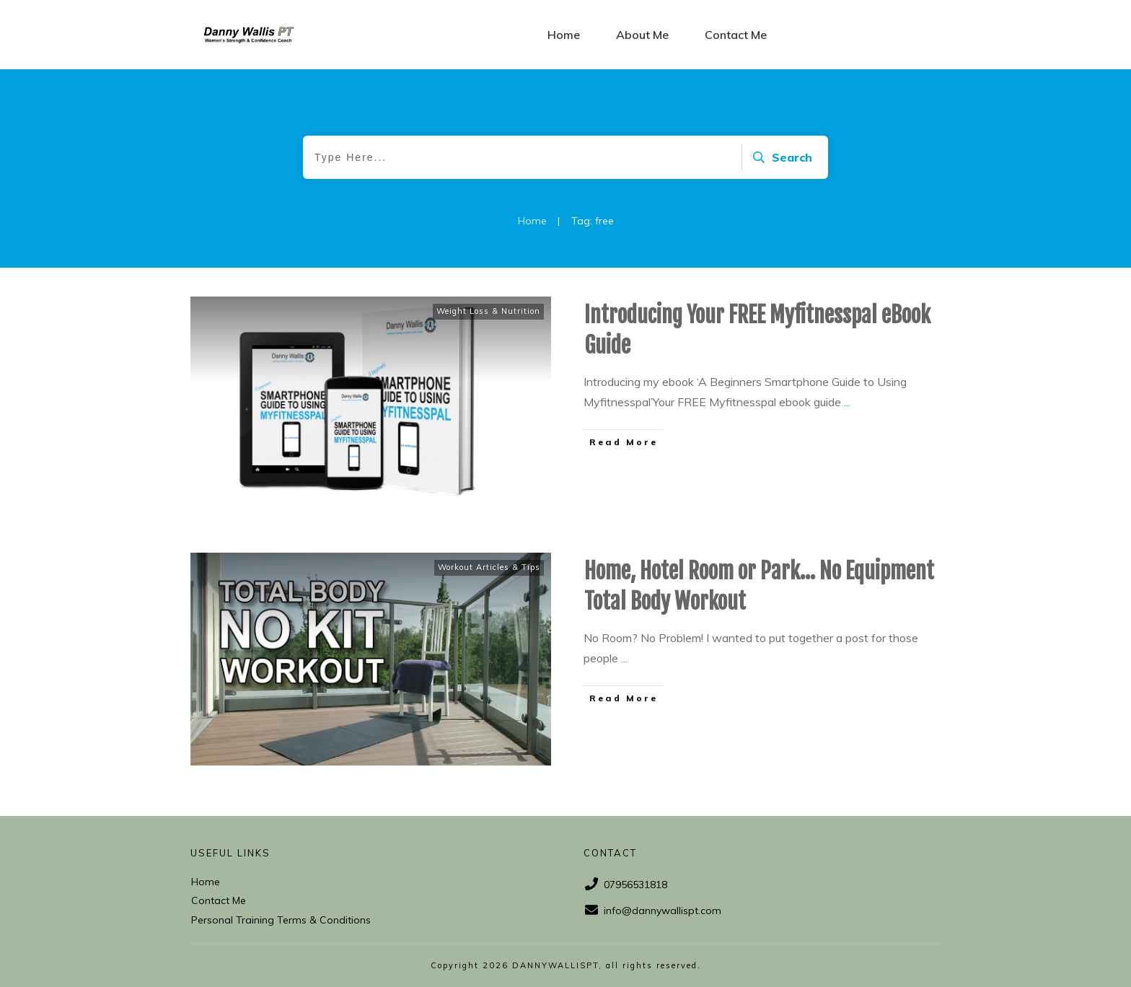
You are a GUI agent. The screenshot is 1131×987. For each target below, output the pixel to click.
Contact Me (218, 900)
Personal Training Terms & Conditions (281, 919)
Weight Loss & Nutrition (488, 311)
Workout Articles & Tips (489, 567)
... (847, 402)
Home (205, 881)
